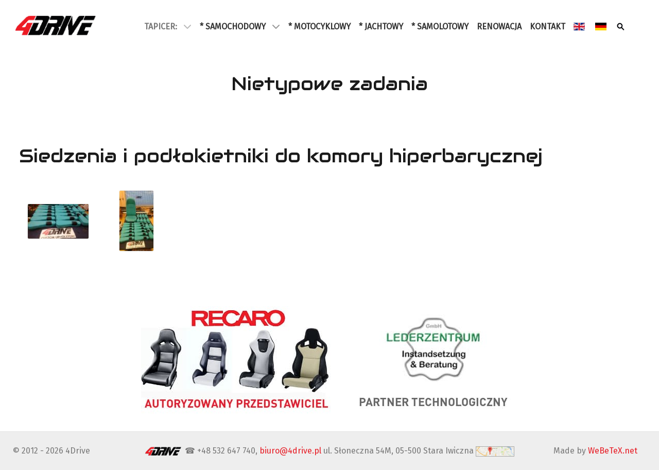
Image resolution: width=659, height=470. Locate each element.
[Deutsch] (602, 26)
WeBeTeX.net (612, 451)
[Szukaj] (622, 26)
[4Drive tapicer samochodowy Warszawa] (56, 25)
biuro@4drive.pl (290, 451)
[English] (580, 26)
